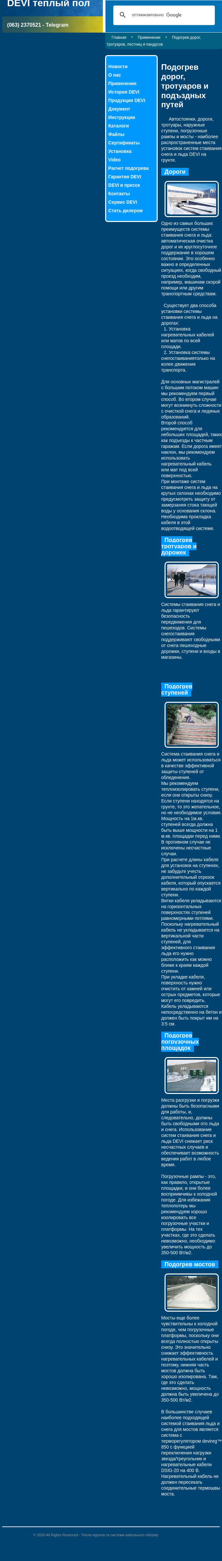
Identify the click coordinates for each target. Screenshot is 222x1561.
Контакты (119, 193)
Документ (119, 108)
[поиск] (163, 15)
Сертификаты (124, 142)
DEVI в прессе (124, 185)
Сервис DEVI (122, 202)
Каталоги (118, 125)
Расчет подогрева (128, 168)
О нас (114, 75)
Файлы (116, 134)
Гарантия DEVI (124, 176)
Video (114, 159)
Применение (149, 37)
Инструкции (121, 117)
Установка (120, 151)
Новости (118, 66)
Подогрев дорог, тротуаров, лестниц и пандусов (154, 41)
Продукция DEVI (126, 100)
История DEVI (123, 92)
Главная (119, 37)
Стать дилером (125, 210)
